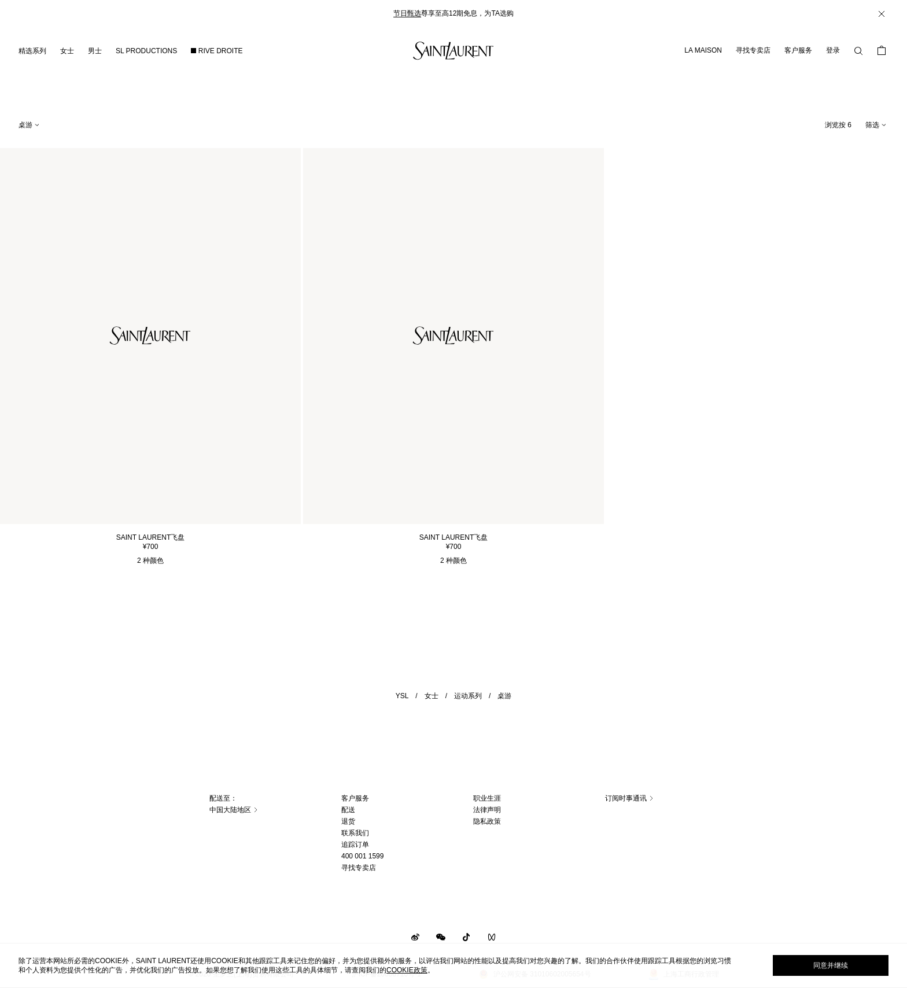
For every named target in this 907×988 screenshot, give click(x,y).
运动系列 (468, 696)
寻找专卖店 (753, 50)
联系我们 (355, 833)
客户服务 (798, 50)
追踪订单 (355, 844)
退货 (348, 821)
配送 (348, 810)
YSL (402, 696)
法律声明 (487, 810)
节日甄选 (407, 13)
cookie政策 (406, 970)
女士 (431, 696)
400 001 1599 (362, 856)
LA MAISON (703, 50)
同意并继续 (830, 965)
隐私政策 (487, 821)
